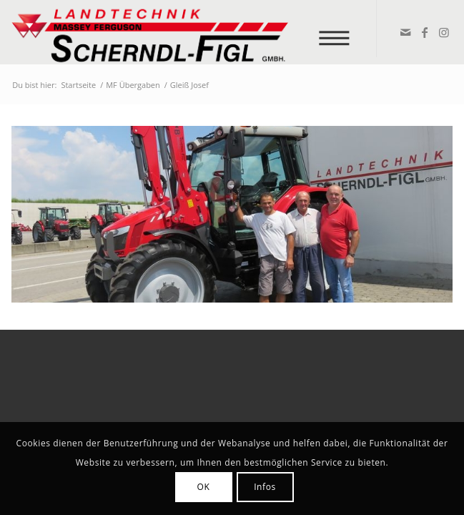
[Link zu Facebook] (424, 32)
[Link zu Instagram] (444, 32)
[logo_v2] (187, 32)
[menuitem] (338, 30)
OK (203, 487)
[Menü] (338, 30)
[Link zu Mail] (405, 32)
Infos (265, 487)
